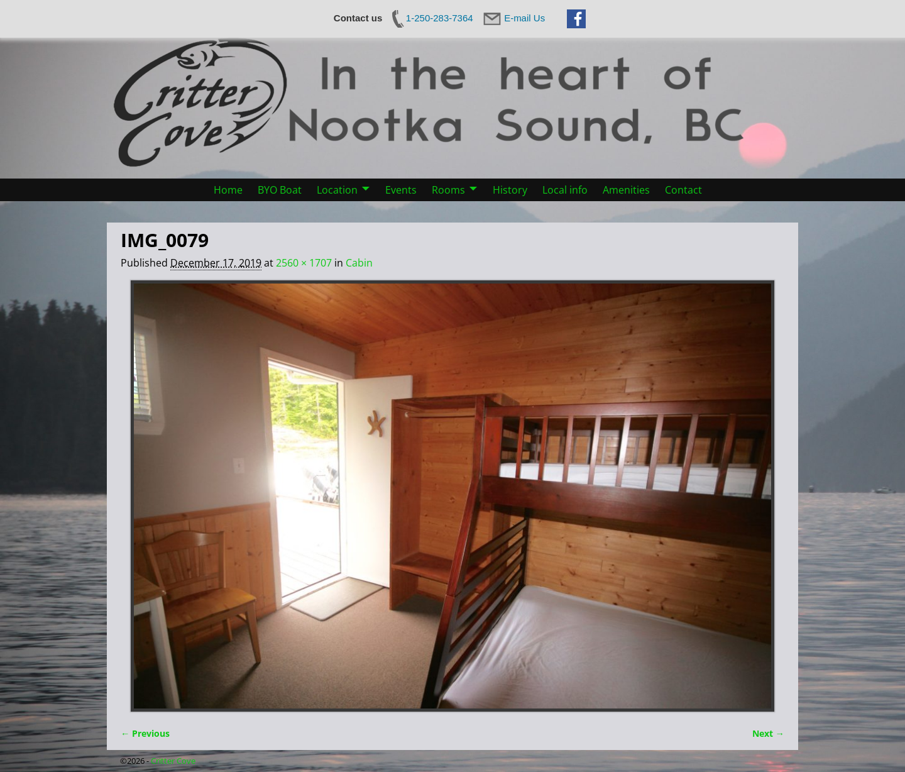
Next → (768, 733)
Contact (683, 190)
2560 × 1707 (304, 263)
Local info (565, 190)
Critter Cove (173, 760)
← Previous (145, 733)
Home (228, 190)
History (510, 190)
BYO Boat (280, 190)
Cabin (359, 263)
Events (401, 190)
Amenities (626, 190)
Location (337, 190)
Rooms (448, 190)
